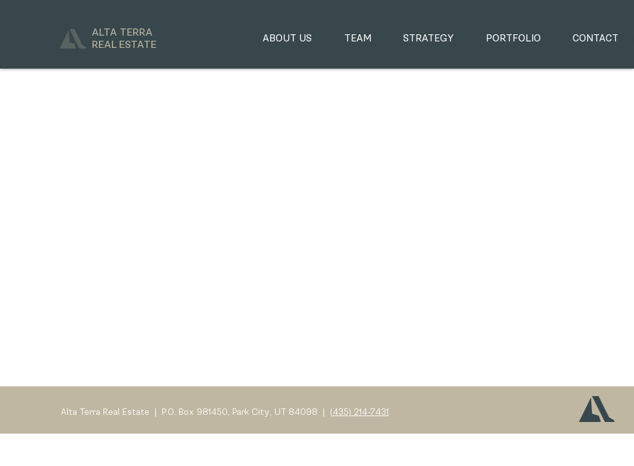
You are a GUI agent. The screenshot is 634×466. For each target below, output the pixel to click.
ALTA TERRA (124, 39)
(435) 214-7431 (359, 411)
